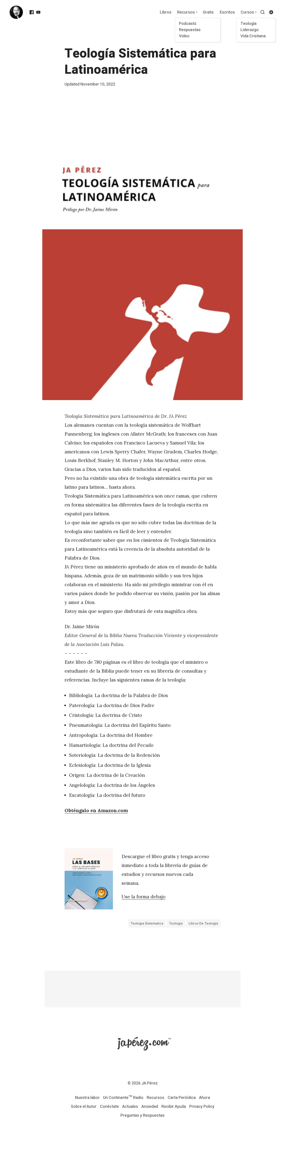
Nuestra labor (87, 1098)
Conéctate (109, 1107)
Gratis (208, 13)
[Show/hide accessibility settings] (271, 12)
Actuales (130, 1107)
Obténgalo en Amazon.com (96, 810)
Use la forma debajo (143, 897)
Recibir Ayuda (173, 1107)
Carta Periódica (182, 1098)
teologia (176, 923)
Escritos (227, 13)
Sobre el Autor (84, 1107)
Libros (165, 13)
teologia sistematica (146, 923)
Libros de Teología (203, 923)
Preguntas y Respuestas (142, 1115)
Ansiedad (149, 1107)
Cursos (247, 13)
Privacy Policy (201, 1107)
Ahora (204, 1098)
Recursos (186, 13)
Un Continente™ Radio (123, 1098)
